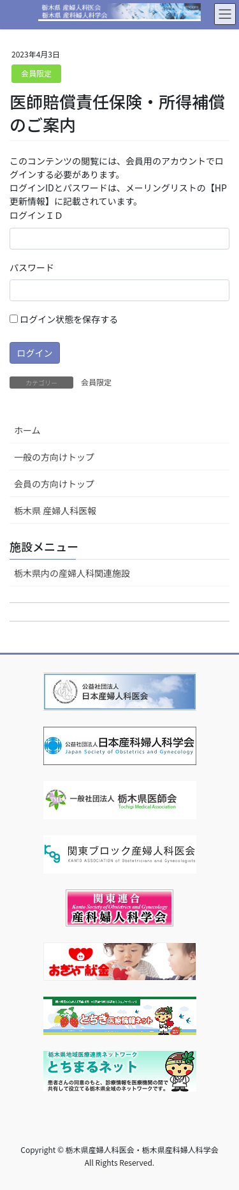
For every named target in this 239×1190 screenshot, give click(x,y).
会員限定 (36, 73)
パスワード (32, 267)
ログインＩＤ (36, 215)
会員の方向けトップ (54, 483)
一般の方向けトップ (54, 456)
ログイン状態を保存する (64, 319)
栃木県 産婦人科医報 (55, 510)
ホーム (27, 430)
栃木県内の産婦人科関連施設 (72, 573)
